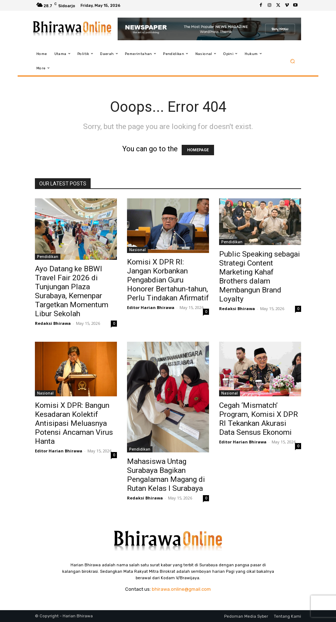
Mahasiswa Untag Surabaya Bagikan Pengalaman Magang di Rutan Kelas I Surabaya (166, 475)
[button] (293, 61)
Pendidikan (47, 256)
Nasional (137, 249)
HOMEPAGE (198, 150)
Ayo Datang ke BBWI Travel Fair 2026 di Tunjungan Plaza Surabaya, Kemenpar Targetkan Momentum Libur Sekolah (71, 291)
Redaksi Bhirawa (53, 323)
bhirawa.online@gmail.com (181, 589)
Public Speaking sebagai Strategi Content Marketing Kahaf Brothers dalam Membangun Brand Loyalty (259, 276)
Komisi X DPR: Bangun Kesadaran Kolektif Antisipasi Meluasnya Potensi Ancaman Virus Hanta (74, 423)
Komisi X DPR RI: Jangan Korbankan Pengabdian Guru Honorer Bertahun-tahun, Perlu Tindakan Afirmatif (168, 280)
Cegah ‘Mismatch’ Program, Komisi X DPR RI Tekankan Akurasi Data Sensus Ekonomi (258, 419)
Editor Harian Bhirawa (150, 307)
